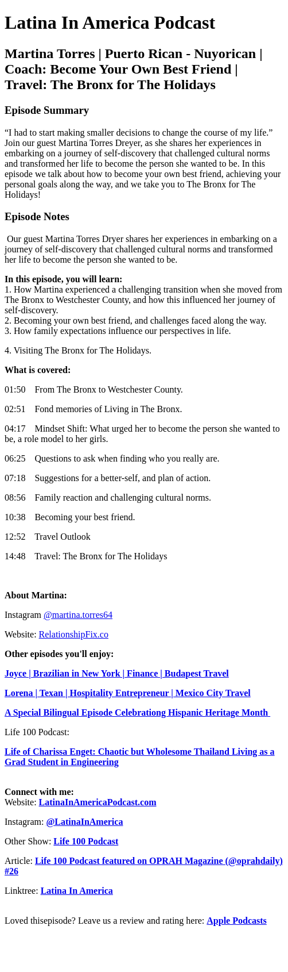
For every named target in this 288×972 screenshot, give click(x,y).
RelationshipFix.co (73, 634)
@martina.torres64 (78, 615)
